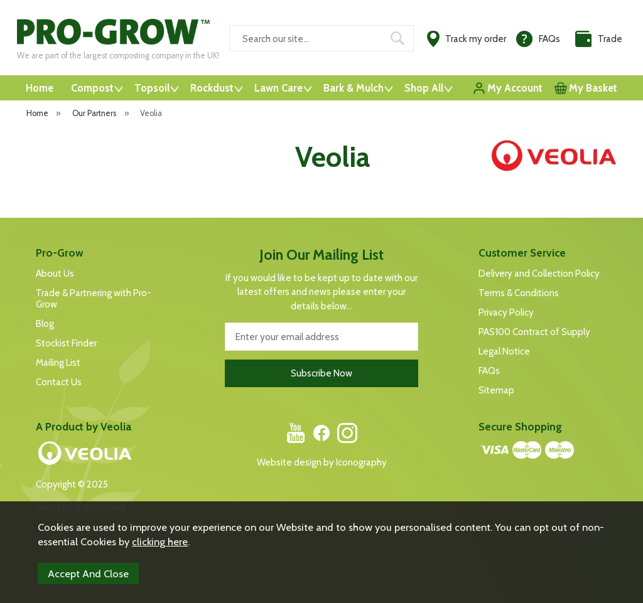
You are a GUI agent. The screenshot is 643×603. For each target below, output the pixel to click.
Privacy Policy (506, 312)
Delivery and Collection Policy (539, 273)
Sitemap (496, 390)
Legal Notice (504, 351)
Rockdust (212, 88)
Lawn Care (278, 88)
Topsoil (152, 88)
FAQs (489, 370)
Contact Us (59, 382)
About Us (55, 273)
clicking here (160, 541)
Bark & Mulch (353, 88)
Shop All (423, 88)
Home (39, 88)
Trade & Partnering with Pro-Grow (93, 298)
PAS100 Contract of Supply (534, 332)
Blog (45, 323)
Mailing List (58, 362)
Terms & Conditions (518, 293)
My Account (515, 88)
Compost (92, 88)
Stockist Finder (66, 343)
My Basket (593, 88)
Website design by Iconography (322, 462)
